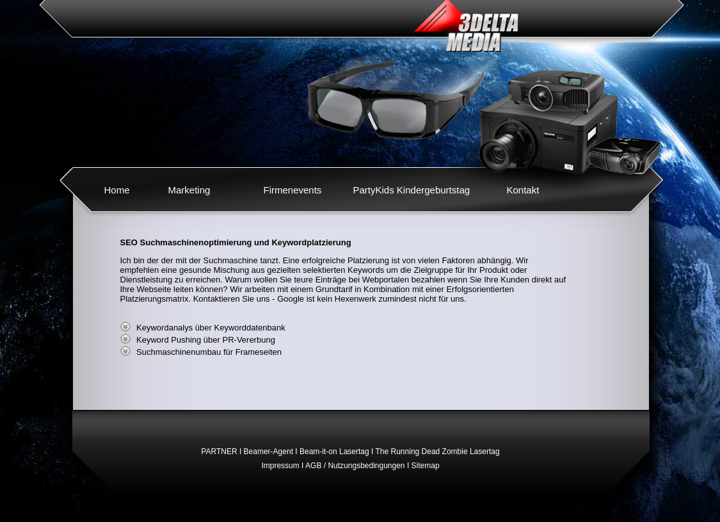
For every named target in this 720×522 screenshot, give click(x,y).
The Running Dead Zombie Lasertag (438, 451)
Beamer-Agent (268, 451)
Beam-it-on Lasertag (334, 451)
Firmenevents (293, 189)
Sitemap (426, 465)
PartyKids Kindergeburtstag (411, 189)
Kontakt (523, 189)
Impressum (280, 465)
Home (117, 189)
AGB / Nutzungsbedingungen (354, 465)
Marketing (189, 189)
